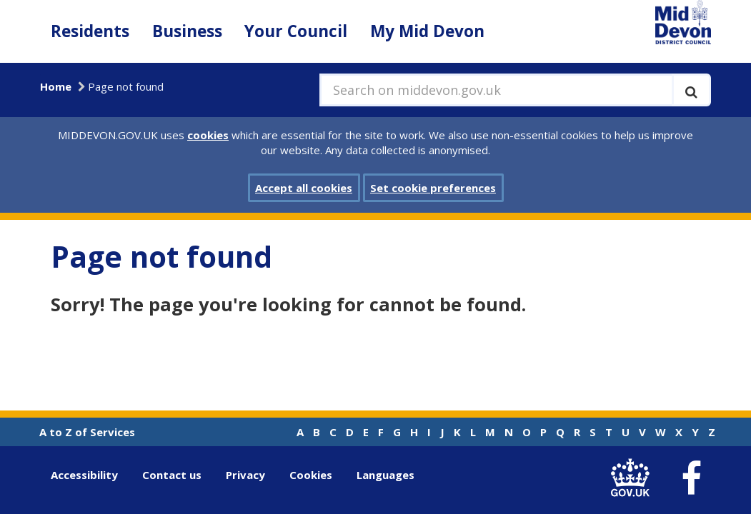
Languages (385, 475)
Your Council (295, 31)
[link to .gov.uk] (634, 478)
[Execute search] (691, 90)
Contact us (172, 475)
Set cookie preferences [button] (433, 188)
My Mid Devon (427, 31)
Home (55, 86)
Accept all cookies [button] (303, 188)
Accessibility (84, 475)
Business (187, 31)
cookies (208, 135)
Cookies (310, 475)
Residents (90, 31)
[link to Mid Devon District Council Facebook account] (692, 478)
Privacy (245, 475)
